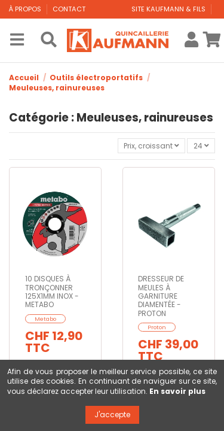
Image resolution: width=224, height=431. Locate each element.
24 (201, 146)
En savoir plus (177, 391)
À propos (26, 9)
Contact (69, 9)
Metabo (45, 319)
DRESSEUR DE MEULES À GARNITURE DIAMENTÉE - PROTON (161, 296)
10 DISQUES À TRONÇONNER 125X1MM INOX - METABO (52, 291)
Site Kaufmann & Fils (169, 9)
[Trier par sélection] (152, 145)
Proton (157, 327)
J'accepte (112, 414)
